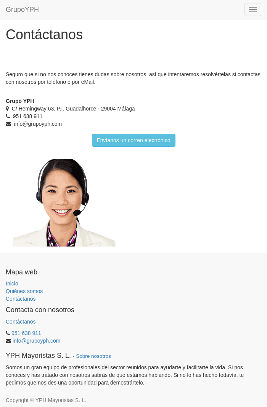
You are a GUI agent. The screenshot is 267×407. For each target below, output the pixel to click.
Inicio (12, 283)
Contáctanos (21, 299)
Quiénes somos (24, 291)
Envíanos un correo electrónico (133, 140)
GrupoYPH (22, 9)
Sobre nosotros (93, 356)
